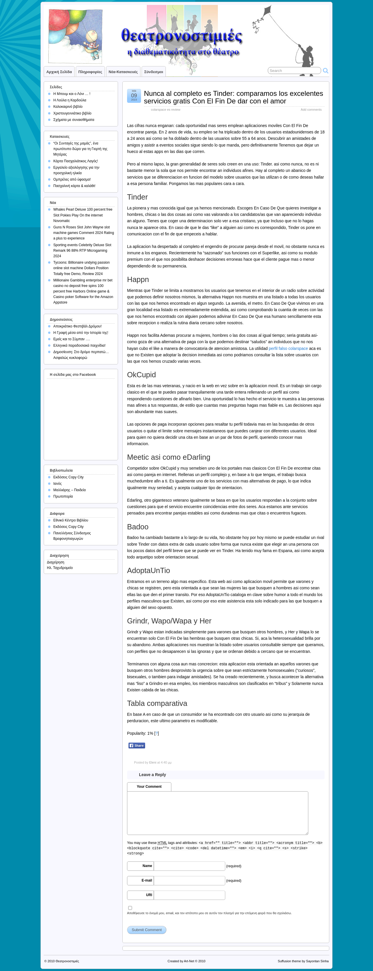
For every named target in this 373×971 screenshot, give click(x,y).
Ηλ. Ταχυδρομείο (60, 568)
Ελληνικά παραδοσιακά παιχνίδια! (79, 345)
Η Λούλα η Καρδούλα (69, 100)
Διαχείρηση (55, 562)
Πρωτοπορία (63, 496)
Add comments (311, 109)
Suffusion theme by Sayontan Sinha (303, 961)
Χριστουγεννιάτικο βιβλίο (72, 113)
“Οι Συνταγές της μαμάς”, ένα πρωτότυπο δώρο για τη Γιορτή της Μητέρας (80, 148)
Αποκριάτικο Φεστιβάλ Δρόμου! (77, 326)
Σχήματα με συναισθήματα (73, 120)
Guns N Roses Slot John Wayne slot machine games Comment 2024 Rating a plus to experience (83, 232)
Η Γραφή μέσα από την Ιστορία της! (80, 333)
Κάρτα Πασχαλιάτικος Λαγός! (75, 161)
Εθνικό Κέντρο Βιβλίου (70, 520)
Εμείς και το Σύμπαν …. (71, 339)
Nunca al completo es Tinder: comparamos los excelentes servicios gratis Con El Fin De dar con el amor (233, 97)
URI (149, 895)
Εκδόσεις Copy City (68, 477)
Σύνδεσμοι (153, 72)
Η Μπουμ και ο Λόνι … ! (71, 94)
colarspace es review (165, 109)
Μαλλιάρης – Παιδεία (69, 490)
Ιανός (57, 484)
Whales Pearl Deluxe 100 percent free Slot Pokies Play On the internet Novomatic (82, 215)
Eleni (152, 762)
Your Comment (149, 787)
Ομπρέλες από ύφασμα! (72, 179)
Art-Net (189, 961)
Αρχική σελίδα (59, 72)
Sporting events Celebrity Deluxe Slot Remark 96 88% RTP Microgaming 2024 (82, 250)
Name (147, 866)
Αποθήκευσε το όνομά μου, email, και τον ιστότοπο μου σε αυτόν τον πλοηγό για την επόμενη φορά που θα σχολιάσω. (209, 913)
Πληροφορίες (90, 72)
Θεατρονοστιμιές (67, 961)
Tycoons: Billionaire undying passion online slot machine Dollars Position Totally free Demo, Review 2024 (81, 268)
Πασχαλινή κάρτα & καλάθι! (74, 186)
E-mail (147, 880)
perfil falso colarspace (288, 348)
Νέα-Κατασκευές (123, 72)
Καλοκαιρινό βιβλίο (67, 107)
